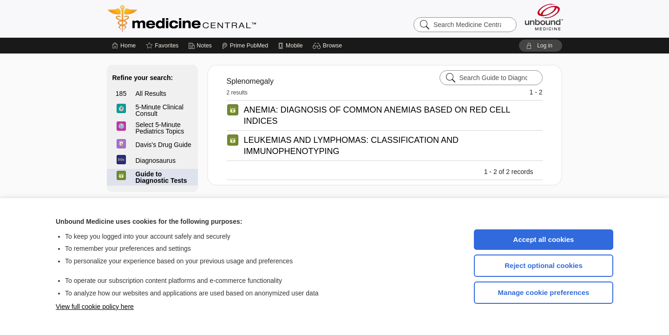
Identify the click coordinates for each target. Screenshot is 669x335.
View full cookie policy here (95, 306)
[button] (329, 46)
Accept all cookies (543, 239)
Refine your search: (142, 77)
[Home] (124, 46)
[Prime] (245, 46)
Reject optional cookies (544, 265)
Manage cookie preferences (544, 292)
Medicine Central (223, 19)
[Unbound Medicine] (544, 17)
